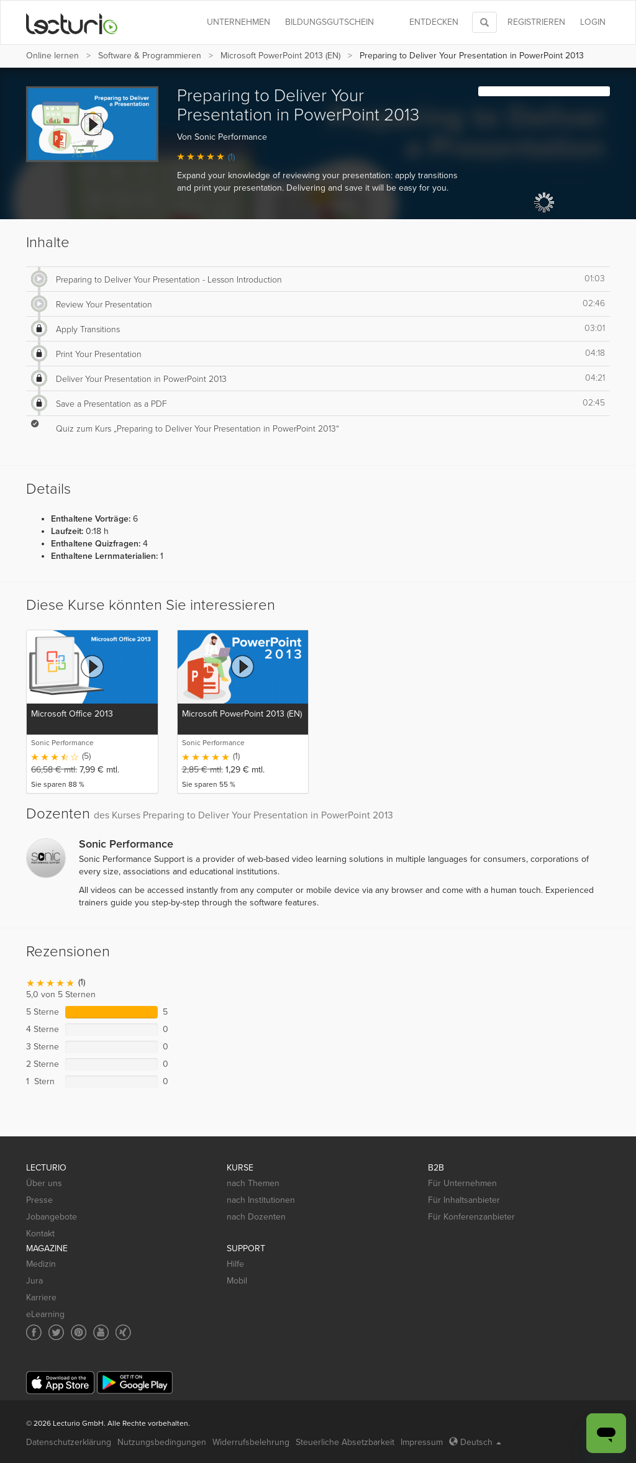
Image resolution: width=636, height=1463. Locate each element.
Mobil (237, 1280)
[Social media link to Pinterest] (78, 1332)
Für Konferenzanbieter (471, 1217)
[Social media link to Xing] (123, 1332)
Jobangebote (51, 1217)
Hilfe (235, 1264)
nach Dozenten (256, 1217)
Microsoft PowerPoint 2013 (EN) (280, 55)
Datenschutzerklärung (68, 1442)
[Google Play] (135, 1382)
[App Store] (60, 1382)
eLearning (45, 1314)
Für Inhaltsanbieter (464, 1200)
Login (593, 22)
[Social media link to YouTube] (101, 1332)
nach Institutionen (261, 1200)
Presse (39, 1200)
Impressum (422, 1442)
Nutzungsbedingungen (161, 1442)
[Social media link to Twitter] (56, 1332)
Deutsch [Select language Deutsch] (475, 1442)
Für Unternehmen (462, 1183)
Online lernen (52, 55)
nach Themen (253, 1183)
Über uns (44, 1183)
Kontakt (40, 1233)
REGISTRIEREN (536, 22)
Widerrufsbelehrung (250, 1442)
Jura (34, 1280)
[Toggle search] (484, 22)
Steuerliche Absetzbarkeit (345, 1442)
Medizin (41, 1264)
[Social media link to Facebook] (34, 1332)
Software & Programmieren (149, 55)
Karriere (41, 1297)
